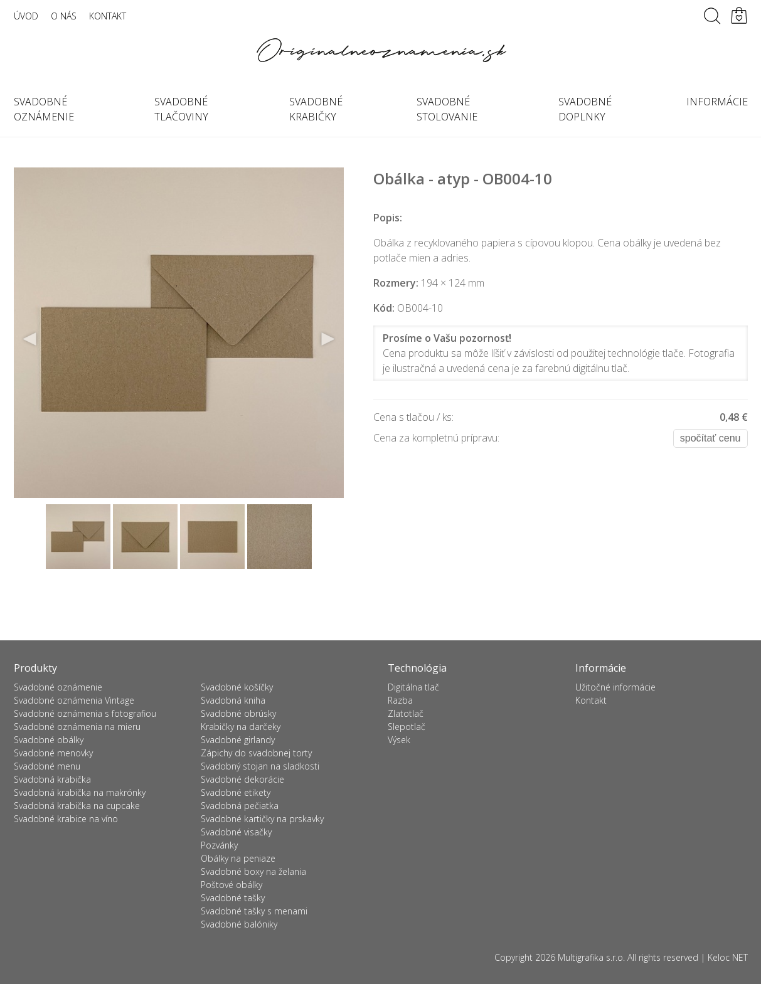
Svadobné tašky (233, 898)
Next (327, 339)
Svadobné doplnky (585, 109)
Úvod (26, 16)
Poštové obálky (231, 885)
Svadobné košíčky (237, 687)
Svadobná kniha (233, 700)
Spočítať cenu (710, 438)
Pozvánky (219, 845)
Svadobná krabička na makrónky (80, 792)
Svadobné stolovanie (447, 109)
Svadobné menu (47, 766)
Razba (400, 700)
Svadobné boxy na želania (253, 871)
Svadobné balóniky (239, 924)
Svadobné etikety (235, 792)
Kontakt (107, 16)
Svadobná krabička (52, 779)
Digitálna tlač (413, 687)
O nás (64, 16)
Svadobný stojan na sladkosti (260, 766)
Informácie (717, 101)
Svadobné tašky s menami (254, 911)
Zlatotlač (405, 713)
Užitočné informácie (615, 687)
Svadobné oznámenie (44, 109)
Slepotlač (406, 727)
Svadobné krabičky (316, 109)
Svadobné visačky (236, 832)
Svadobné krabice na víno (66, 819)
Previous (30, 339)
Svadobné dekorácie (242, 779)
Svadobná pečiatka (240, 806)
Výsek (399, 740)
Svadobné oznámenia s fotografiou (85, 713)
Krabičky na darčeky (240, 727)
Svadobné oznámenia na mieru (77, 727)
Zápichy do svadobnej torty (256, 753)
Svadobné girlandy (238, 740)
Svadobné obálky (48, 740)
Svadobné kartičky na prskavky (262, 819)
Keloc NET (728, 957)
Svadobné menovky (53, 753)
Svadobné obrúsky (238, 713)
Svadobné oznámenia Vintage (74, 700)
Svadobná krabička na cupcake (77, 806)
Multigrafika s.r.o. (591, 957)
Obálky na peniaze (238, 858)
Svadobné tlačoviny (181, 109)
